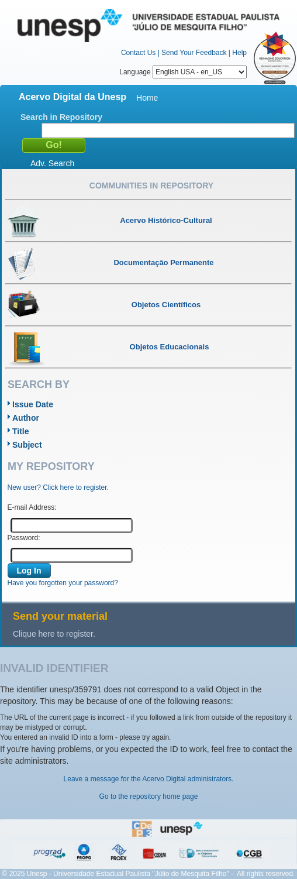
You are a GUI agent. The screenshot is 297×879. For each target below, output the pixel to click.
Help (239, 53)
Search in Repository (61, 117)
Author (25, 418)
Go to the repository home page (148, 796)
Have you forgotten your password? (63, 583)
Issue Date (32, 404)
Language (183, 72)
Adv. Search (52, 163)
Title (20, 431)
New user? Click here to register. (58, 487)
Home (147, 97)
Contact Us (138, 53)
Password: (24, 538)
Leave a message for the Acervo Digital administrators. (149, 779)
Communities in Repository (151, 185)
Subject (27, 444)
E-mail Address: (32, 507)
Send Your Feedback (193, 53)
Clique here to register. (54, 633)
